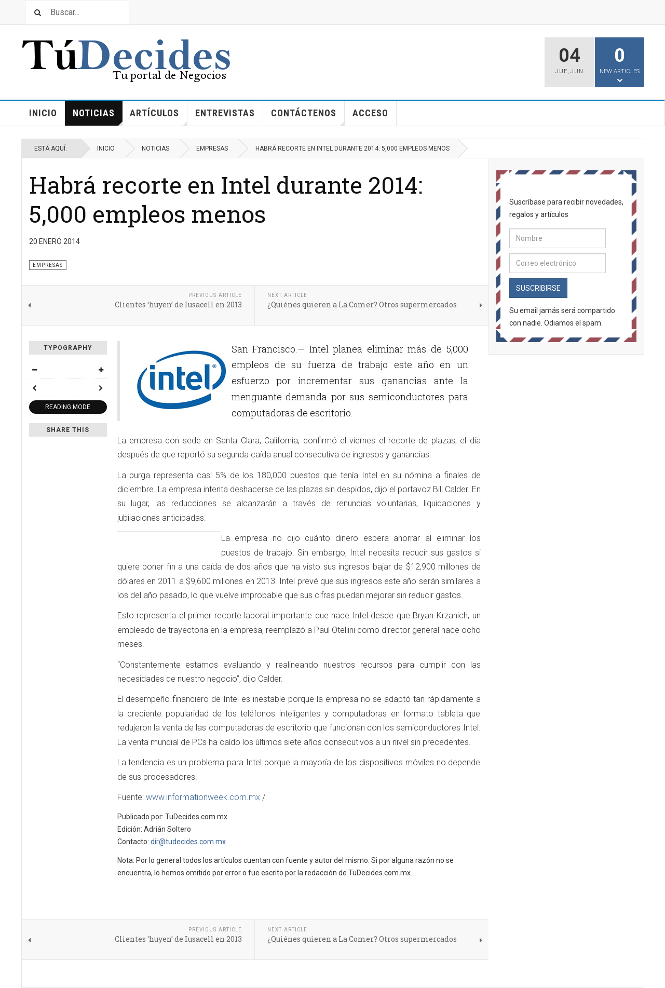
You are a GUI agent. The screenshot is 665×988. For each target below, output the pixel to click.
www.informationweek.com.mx (203, 797)
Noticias (98, 116)
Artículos (158, 116)
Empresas (212, 148)
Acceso (370, 112)
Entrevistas (225, 112)
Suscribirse (538, 288)
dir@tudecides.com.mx (188, 841)
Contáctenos (308, 116)
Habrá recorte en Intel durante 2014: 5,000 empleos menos (226, 199)
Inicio (43, 112)
